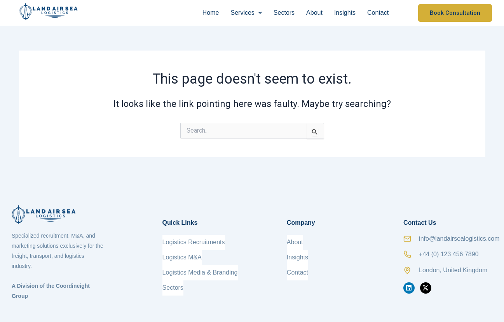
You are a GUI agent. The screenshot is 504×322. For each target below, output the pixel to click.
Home (210, 12)
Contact (378, 12)
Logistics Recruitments (193, 241)
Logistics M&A (182, 253)
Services (246, 12)
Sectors (284, 12)
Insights (345, 12)
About (314, 12)
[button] (246, 13)
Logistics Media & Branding (200, 265)
